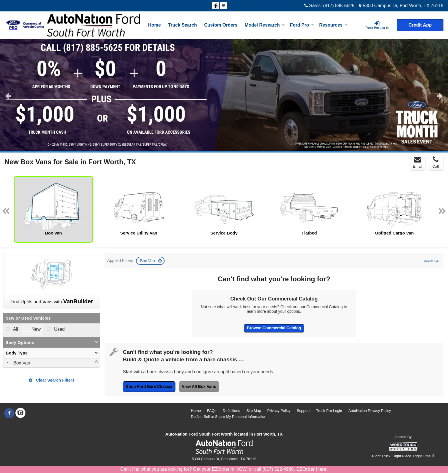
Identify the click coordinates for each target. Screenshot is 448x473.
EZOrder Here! (312, 469)
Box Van (148, 260)
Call (435, 162)
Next (440, 95)
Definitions (231, 410)
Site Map (253, 410)
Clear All (431, 260)
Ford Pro (302, 25)
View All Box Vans (199, 386)
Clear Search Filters (51, 380)
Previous (8, 95)
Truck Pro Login (329, 410)
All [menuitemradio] (15, 329)
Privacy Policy (279, 410)
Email (417, 162)
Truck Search (182, 25)
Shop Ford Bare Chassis (149, 386)
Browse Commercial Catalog (274, 328)
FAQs (212, 410)
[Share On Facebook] (215, 6)
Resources (333, 25)
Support (303, 410)
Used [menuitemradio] (59, 329)
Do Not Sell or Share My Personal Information (228, 416)
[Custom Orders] (221, 25)
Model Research (265, 25)
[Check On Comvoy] (223, 6)
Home (154, 25)
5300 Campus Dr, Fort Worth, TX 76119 (401, 5)
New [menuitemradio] (35, 329)
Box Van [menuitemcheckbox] (21, 362)
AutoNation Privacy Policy (369, 410)
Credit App (420, 25)
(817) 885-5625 (338, 5)
